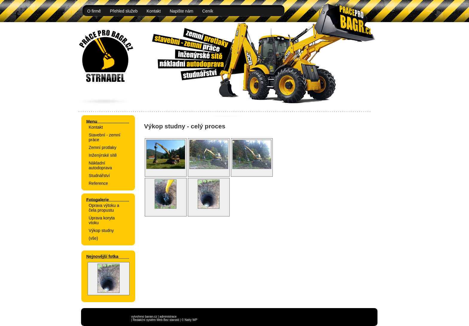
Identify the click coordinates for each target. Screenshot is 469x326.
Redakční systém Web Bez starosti (156, 320)
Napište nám (182, 11)
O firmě (94, 11)
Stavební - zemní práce (105, 137)
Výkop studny (101, 230)
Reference (98, 183)
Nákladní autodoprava (100, 165)
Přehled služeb (124, 11)
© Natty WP (189, 320)
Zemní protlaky (103, 147)
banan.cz (151, 316)
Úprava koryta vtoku (102, 220)
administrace (167, 316)
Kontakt (154, 11)
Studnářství (99, 175)
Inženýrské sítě (103, 155)
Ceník (207, 11)
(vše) (93, 238)
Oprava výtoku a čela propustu (104, 208)
